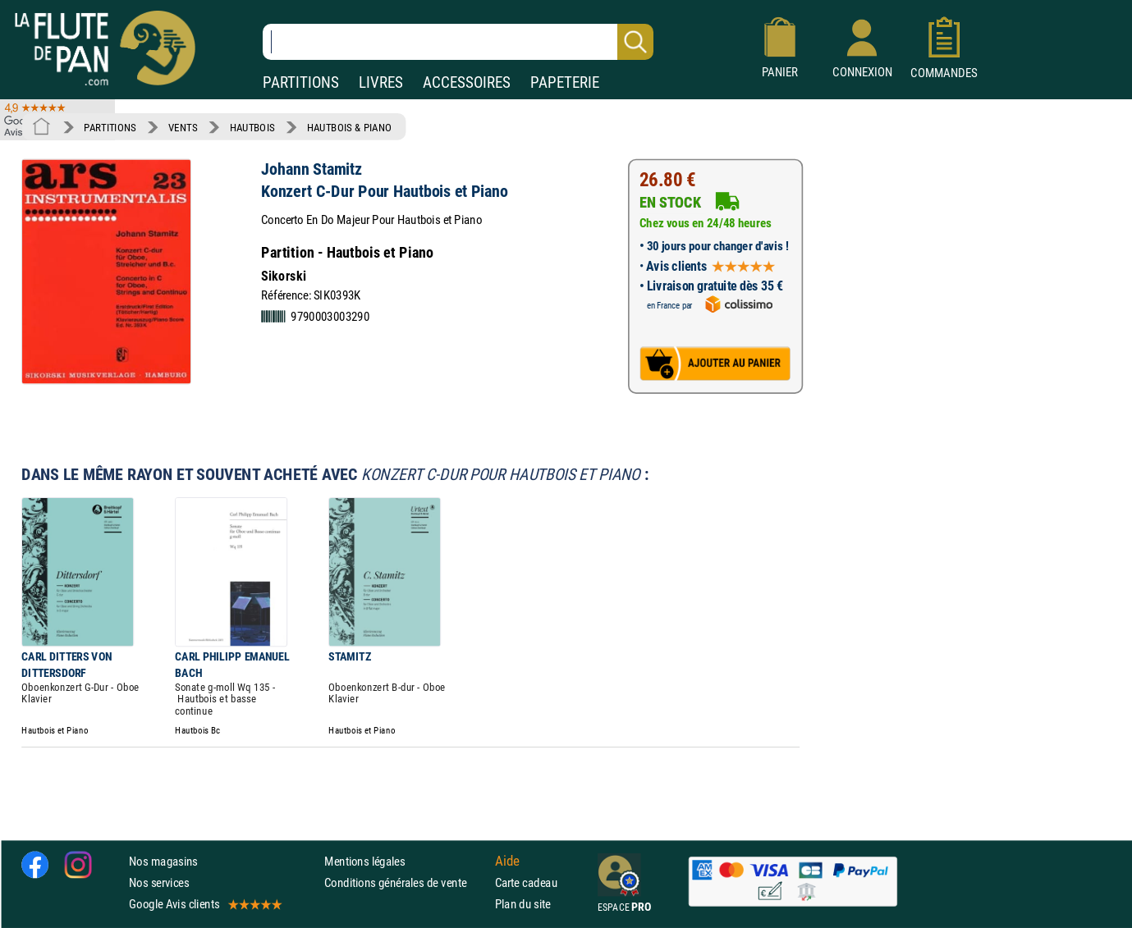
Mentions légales (364, 861)
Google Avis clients (204, 904)
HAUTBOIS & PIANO (349, 127)
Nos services (159, 882)
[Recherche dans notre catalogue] (458, 42)
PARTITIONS (301, 82)
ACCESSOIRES (467, 82)
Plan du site (523, 904)
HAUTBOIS (252, 127)
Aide (507, 861)
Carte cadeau (526, 882)
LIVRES (381, 82)
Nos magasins (163, 861)
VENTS (182, 127)
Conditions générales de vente (406, 882)
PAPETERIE (564, 82)
